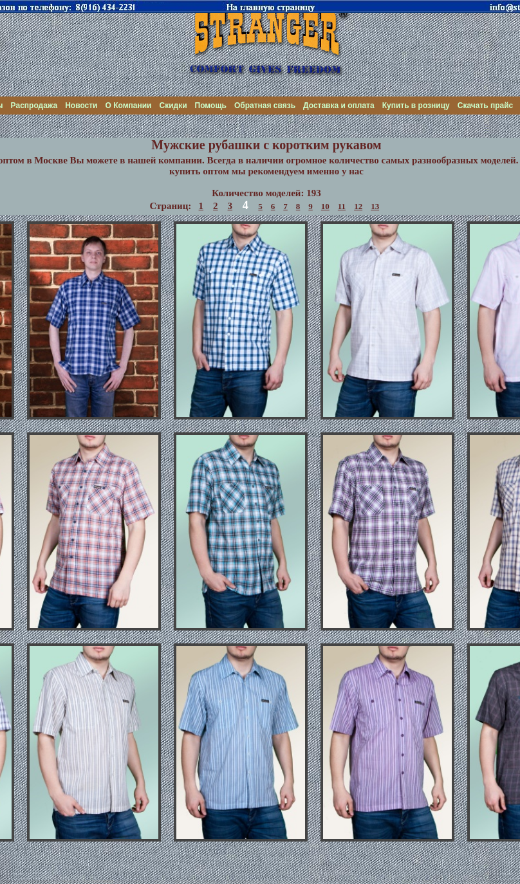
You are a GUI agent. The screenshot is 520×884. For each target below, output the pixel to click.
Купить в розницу (416, 105)
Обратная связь (264, 105)
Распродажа (34, 105)
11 (342, 206)
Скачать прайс (486, 105)
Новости (81, 105)
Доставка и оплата (339, 105)
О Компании (129, 105)
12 (358, 206)
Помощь (211, 105)
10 (325, 206)
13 (375, 206)
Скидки (173, 105)
